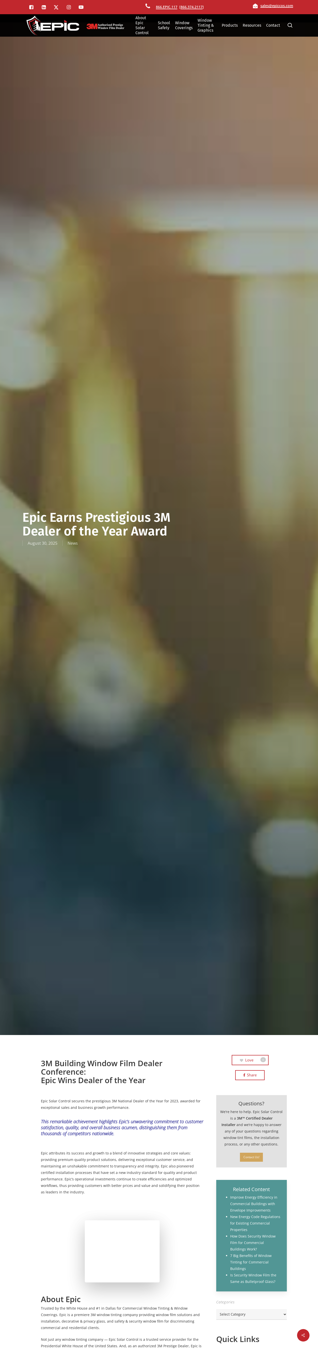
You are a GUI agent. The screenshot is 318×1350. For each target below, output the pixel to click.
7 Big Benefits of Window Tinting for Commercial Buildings (251, 1262)
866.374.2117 (192, 6)
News (73, 543)
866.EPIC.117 (166, 6)
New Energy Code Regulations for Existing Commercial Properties (255, 1223)
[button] (251, 1157)
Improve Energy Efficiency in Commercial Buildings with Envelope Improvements (253, 1204)
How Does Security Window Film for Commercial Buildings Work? (253, 1242)
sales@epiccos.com (276, 5)
